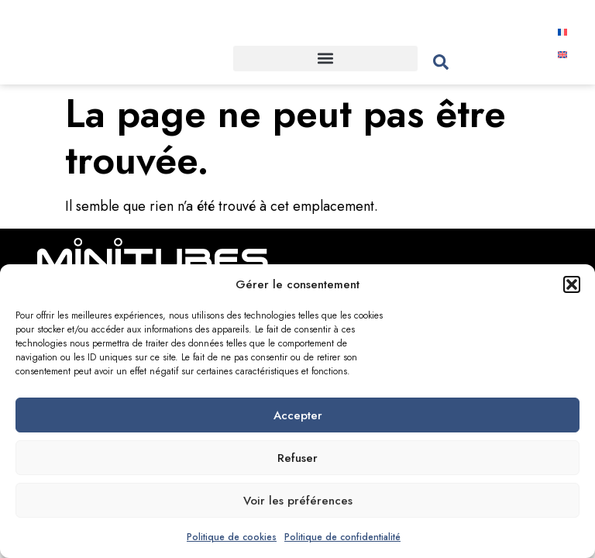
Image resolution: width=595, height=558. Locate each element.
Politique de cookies (232, 537)
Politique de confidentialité (342, 537)
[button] (572, 284)
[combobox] (480, 62)
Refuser (297, 458)
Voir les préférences (298, 500)
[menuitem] (563, 31)
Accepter (297, 415)
